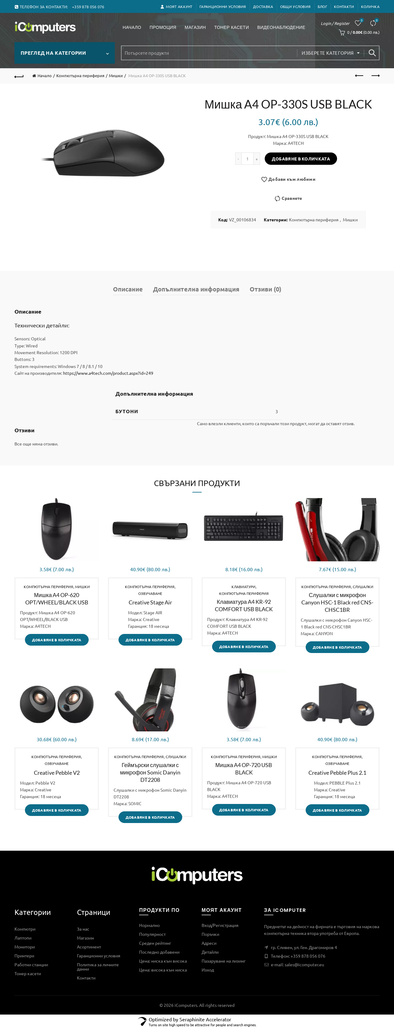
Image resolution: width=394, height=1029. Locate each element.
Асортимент (89, 946)
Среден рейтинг (155, 943)
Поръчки (210, 934)
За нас (83, 929)
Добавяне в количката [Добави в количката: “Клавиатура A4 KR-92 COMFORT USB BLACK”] (244, 646)
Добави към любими (292, 179)
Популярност (152, 934)
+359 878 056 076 (308, 956)
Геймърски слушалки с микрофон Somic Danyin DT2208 (150, 772)
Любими (361, 20)
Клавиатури (243, 586)
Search (372, 53)
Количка (370, 6)
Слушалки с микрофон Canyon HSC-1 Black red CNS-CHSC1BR (337, 602)
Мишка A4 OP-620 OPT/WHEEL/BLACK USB (56, 599)
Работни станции (31, 964)
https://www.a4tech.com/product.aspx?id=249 (108, 373)
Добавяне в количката (301, 158)
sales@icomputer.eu (304, 964)
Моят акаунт (176, 6)
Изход (208, 969)
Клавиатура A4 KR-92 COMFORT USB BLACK (244, 605)
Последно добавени (159, 952)
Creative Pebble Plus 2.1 (337, 772)
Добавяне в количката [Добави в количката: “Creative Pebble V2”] (57, 810)
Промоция (165, 24)
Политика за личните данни (98, 967)
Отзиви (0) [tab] (265, 289)
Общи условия (295, 6)
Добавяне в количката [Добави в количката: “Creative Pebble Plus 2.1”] (337, 810)
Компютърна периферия (80, 75)
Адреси (209, 943)
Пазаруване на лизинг (224, 961)
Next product (375, 75)
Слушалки (363, 586)
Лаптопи (22, 937)
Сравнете (376, 20)
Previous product (359, 75)
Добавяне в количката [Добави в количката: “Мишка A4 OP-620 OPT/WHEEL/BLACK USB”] (57, 639)
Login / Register (335, 23)
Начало (132, 27)
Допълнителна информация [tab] (196, 289)
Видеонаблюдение (283, 24)
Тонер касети (233, 24)
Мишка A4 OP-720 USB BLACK (243, 769)
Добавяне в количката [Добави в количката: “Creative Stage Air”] (150, 639)
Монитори (24, 946)
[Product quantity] (247, 158)
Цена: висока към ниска (163, 969)
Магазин (195, 27)
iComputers (186, 1005)
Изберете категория (328, 53)
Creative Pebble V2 (57, 772)
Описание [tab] (128, 289)
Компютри (24, 929)
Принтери (24, 955)
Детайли (210, 952)
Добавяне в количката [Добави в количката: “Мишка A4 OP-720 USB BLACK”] (244, 809)
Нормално (149, 925)
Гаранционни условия (222, 6)
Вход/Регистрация (220, 925)
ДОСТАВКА (263, 6)
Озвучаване (150, 593)
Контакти (344, 6)
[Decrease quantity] (238, 158)
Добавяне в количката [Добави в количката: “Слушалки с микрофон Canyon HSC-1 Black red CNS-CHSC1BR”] (337, 647)
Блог (322, 6)
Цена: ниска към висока (163, 961)
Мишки (116, 75)
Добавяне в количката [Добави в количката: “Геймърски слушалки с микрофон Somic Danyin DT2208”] (150, 817)
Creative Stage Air (150, 602)
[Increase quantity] (257, 158)
